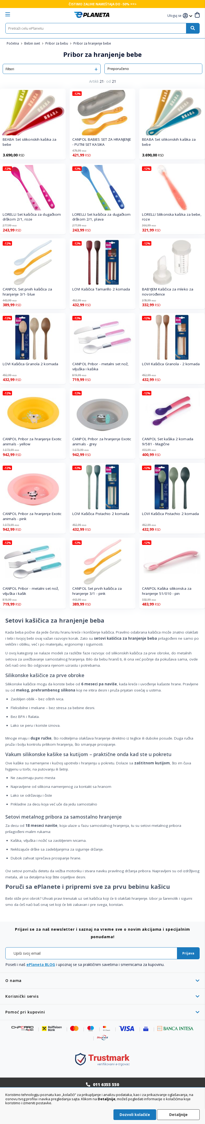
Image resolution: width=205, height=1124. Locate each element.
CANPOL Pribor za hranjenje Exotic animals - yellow (32, 441)
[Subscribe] (188, 953)
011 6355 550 (106, 1084)
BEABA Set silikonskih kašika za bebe (29, 142)
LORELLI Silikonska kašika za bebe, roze (171, 217)
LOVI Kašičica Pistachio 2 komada (100, 513)
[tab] (102, 980)
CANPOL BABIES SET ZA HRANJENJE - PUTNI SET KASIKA (101, 142)
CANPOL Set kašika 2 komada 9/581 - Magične (167, 441)
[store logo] (91, 15)
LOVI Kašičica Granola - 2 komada (171, 363)
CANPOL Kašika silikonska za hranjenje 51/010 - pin (166, 591)
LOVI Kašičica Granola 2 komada (30, 363)
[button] (175, 16)
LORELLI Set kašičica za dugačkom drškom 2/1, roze (32, 217)
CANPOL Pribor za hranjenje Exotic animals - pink (32, 516)
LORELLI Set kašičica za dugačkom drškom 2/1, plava (101, 217)
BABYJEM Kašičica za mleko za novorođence (167, 292)
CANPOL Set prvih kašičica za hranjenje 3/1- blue (27, 292)
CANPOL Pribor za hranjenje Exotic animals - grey (101, 441)
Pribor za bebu (57, 43)
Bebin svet (32, 43)
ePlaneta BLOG (40, 964)
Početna (13, 43)
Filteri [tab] (10, 68)
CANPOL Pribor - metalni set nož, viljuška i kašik (31, 591)
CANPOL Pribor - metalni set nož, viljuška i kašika (100, 366)
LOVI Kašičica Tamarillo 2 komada (101, 289)
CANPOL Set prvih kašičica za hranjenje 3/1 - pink (97, 591)
